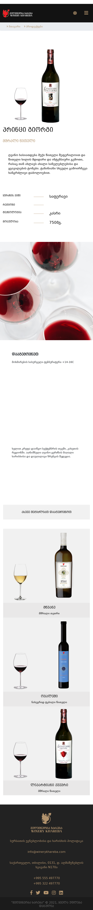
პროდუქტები (34, 26)
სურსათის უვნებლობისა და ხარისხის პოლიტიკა (46, 841)
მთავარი (14, 26)
